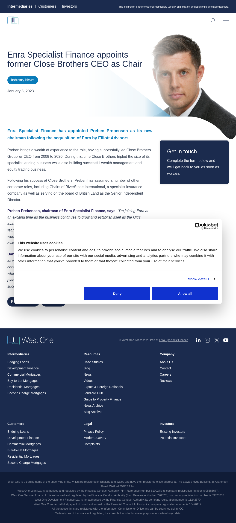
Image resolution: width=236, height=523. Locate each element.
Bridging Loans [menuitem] (18, 362)
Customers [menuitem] (15, 424)
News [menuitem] (88, 374)
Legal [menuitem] (88, 424)
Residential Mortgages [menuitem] (23, 387)
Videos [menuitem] (89, 381)
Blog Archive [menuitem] (93, 412)
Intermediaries (19, 6)
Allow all (185, 293)
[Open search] (213, 20)
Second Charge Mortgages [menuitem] (26, 393)
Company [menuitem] (167, 354)
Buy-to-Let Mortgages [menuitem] (22, 381)
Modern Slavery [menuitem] (95, 438)
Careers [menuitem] (165, 374)
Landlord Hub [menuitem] (93, 393)
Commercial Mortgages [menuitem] (24, 374)
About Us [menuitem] (166, 362)
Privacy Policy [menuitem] (94, 431)
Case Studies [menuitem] (93, 362)
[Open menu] (226, 20)
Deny (117, 293)
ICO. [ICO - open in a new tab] (181, 508)
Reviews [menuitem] (166, 381)
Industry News (22, 80)
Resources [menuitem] (92, 354)
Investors (69, 6)
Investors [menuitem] (167, 424)
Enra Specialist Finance (173, 340)
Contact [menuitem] (165, 368)
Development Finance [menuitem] (23, 368)
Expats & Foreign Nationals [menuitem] (103, 387)
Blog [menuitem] (87, 368)
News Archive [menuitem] (93, 405)
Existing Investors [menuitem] (172, 431)
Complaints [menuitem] (92, 444)
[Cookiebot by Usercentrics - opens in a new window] (198, 225)
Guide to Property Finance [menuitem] (102, 399)
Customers (47, 6)
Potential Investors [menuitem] (173, 438)
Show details (198, 279)
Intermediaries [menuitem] (18, 354)
